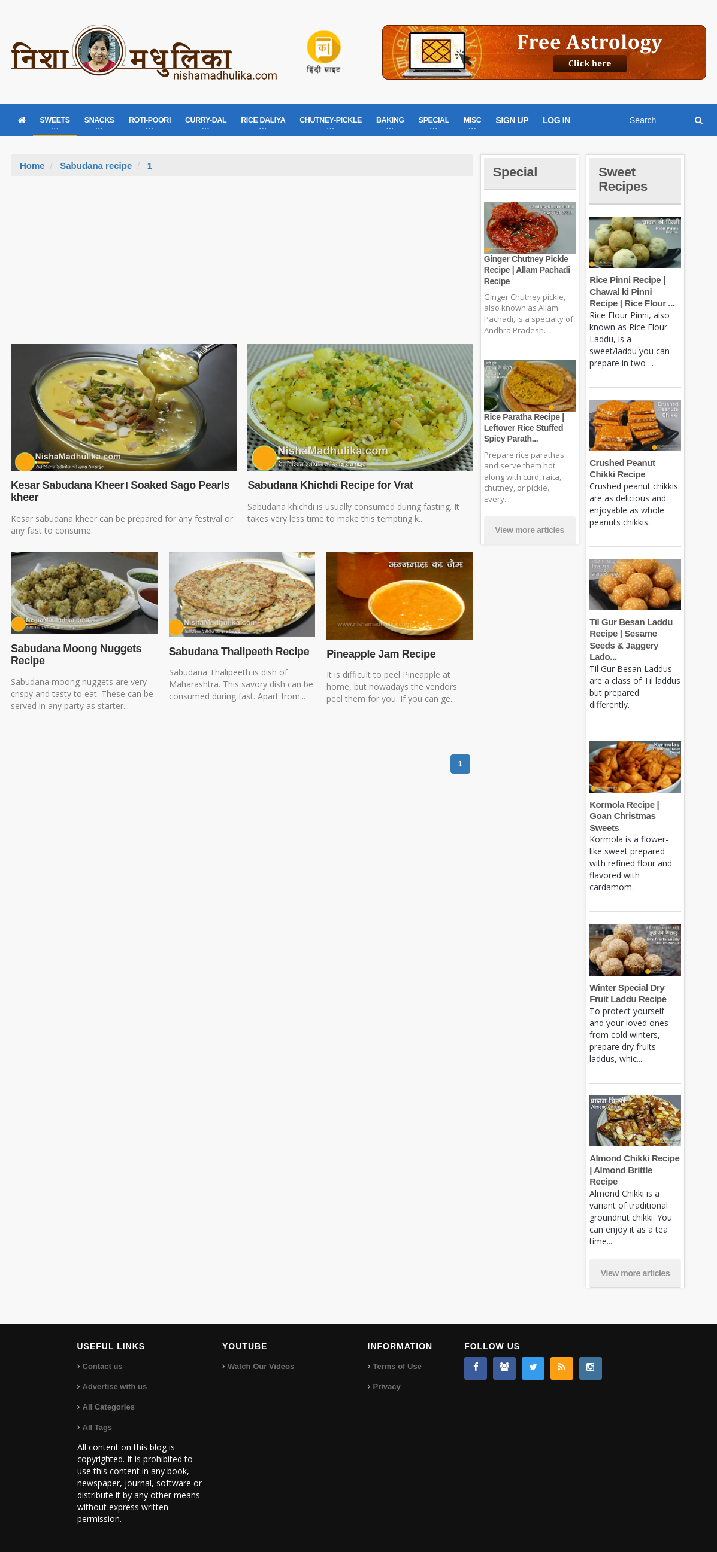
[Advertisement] (242, 266)
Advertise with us (115, 1386)
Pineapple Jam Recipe (380, 654)
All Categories (109, 1406)
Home (32, 165)
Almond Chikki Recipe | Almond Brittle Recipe (634, 1169)
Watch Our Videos (261, 1366)
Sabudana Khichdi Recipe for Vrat (330, 485)
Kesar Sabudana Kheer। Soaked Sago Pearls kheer (120, 491)
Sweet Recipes (623, 179)
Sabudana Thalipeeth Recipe (239, 652)
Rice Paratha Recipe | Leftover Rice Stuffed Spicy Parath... (524, 427)
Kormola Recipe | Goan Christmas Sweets (624, 816)
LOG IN (556, 120)
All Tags (98, 1427)
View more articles (529, 530)
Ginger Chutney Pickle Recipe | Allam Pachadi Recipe (527, 269)
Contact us (103, 1366)
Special (515, 172)
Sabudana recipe (96, 165)
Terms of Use (397, 1366)
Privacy (387, 1386)
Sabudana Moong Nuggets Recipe (76, 655)
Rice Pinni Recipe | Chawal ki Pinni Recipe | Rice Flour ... (632, 291)
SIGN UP (511, 120)
